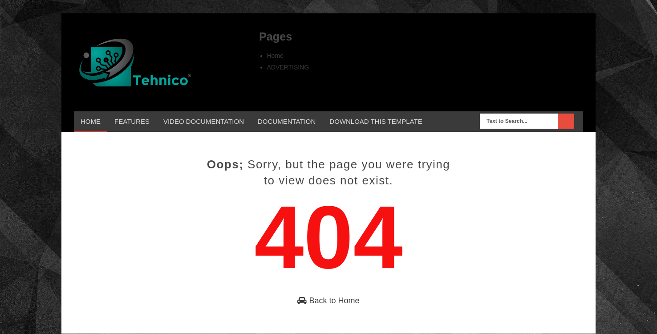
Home (275, 55)
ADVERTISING (288, 67)
